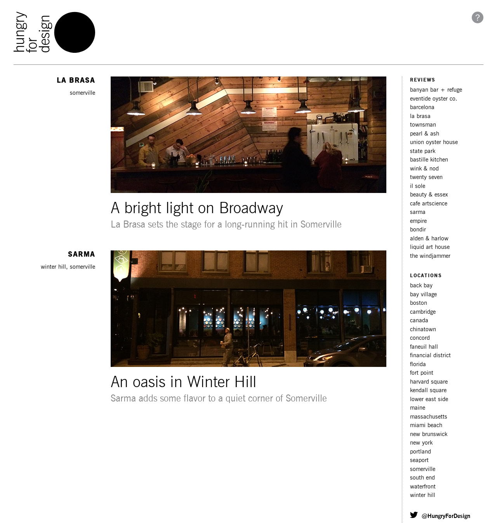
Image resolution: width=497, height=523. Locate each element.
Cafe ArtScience (428, 204)
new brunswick (428, 434)
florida (418, 364)
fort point (421, 373)
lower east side (429, 399)
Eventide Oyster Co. (433, 99)
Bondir (418, 230)
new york (421, 443)
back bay (421, 285)
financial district (430, 355)
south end (422, 478)
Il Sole (417, 186)
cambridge (423, 312)
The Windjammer (430, 256)
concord (420, 338)
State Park (422, 151)
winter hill (422, 495)
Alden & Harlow (429, 239)
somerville (422, 469)
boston (418, 303)
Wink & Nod (424, 169)
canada (419, 320)
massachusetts (428, 417)
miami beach (426, 425)
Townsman (423, 125)
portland (420, 452)
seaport (419, 460)
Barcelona (422, 107)
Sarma (418, 212)
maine (417, 408)
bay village (423, 294)
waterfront (423, 487)
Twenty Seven (426, 177)
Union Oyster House (434, 142)
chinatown (423, 329)
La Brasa (420, 116)
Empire (418, 221)
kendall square (428, 390)
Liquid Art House (430, 247)
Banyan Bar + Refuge (436, 90)
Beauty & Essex (429, 195)
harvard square (429, 382)
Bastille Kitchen (429, 160)
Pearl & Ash (424, 134)
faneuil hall (424, 347)
